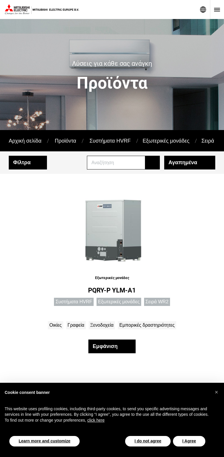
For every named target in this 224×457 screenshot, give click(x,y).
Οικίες (55, 325)
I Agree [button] (189, 441)
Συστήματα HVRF (110, 141)
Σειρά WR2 (157, 301)
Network (203, 9)
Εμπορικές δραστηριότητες (147, 325)
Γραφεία (76, 325)
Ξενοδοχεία (101, 325)
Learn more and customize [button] (44, 441)
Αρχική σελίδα (25, 141)
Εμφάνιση (105, 346)
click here (95, 420)
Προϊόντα (65, 141)
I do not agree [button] (147, 441)
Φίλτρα (22, 162)
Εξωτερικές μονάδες (166, 141)
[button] (216, 392)
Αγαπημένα (183, 162)
